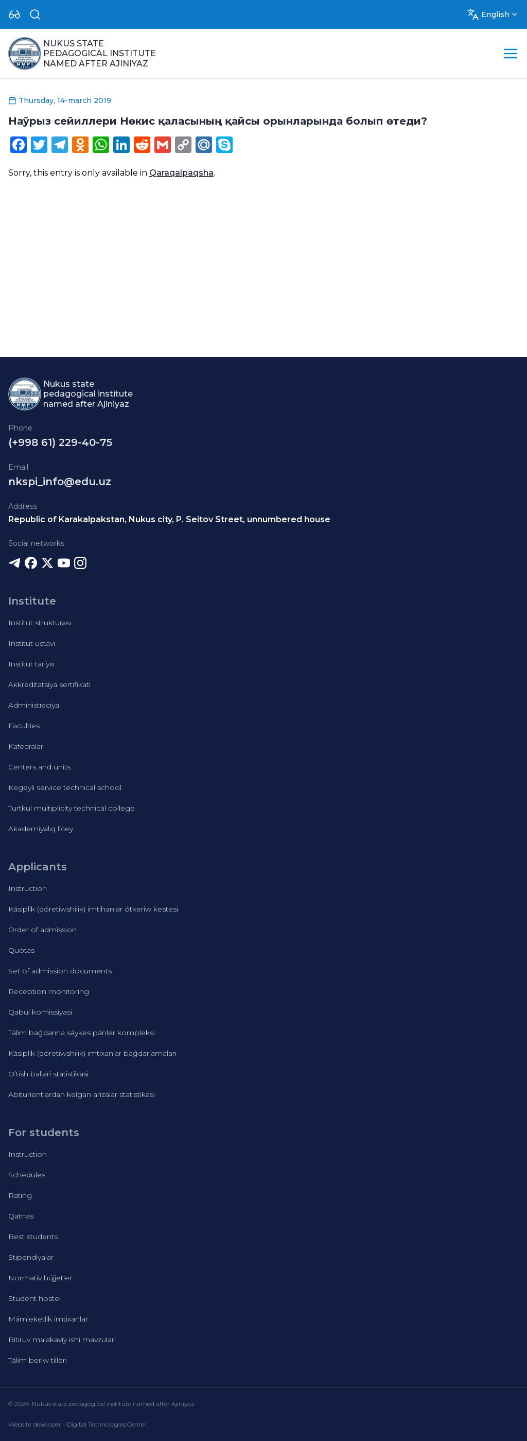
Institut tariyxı (31, 663)
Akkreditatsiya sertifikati (49, 684)
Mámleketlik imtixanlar (48, 1319)
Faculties (24, 725)
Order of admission (42, 929)
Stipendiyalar (31, 1257)
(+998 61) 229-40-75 (60, 442)
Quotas (21, 950)
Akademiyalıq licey (40, 828)
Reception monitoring (48, 991)
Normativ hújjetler (40, 1277)
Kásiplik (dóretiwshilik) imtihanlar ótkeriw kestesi (93, 909)
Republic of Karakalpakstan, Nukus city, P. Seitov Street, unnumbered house (169, 519)
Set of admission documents (60, 970)
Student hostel (34, 1298)
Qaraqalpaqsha (181, 173)
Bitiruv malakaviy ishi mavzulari (62, 1339)
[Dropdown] (14, 14)
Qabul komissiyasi (40, 1012)
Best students (33, 1236)
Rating (20, 1195)
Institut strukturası (39, 622)
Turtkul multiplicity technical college (71, 808)
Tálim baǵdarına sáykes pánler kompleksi (81, 1032)
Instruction (27, 888)
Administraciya (33, 705)
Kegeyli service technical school (64, 787)
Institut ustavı (31, 643)
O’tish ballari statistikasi (48, 1073)
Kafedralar (25, 746)
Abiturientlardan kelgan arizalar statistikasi (81, 1094)
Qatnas (20, 1216)
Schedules (26, 1174)
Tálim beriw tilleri (37, 1360)
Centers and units (39, 766)
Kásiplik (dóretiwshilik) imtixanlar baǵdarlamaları (92, 1053)
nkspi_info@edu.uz (59, 481)
